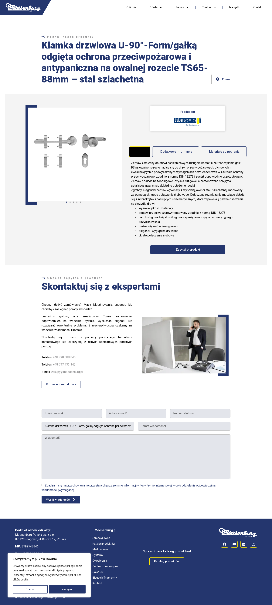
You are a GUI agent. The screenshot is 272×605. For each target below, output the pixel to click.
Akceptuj (67, 589)
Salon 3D (98, 571)
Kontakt (258, 7)
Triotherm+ (209, 7)
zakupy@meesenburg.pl (67, 372)
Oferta (156, 7)
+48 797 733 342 (64, 364)
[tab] (140, 151)
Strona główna (101, 538)
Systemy (98, 555)
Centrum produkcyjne (105, 566)
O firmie (131, 7)
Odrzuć (30, 589)
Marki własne (100, 549)
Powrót (226, 79)
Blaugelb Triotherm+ (105, 577)
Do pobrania (100, 560)
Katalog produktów (104, 543)
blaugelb (234, 7)
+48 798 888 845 (64, 357)
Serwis (182, 7)
